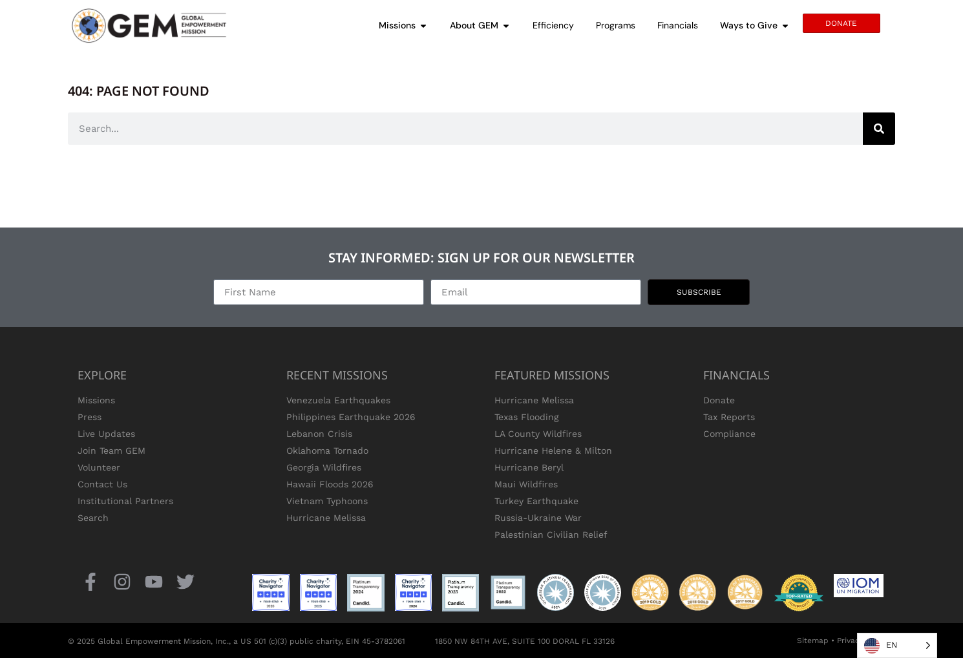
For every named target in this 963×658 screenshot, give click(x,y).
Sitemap (813, 640)
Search (93, 518)
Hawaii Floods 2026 (330, 484)
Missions (96, 400)
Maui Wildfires (526, 484)
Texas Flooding (526, 417)
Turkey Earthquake (536, 501)
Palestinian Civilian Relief (551, 534)
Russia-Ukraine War (538, 518)
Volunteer (99, 467)
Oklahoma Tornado (327, 450)
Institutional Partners (125, 501)
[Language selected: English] (897, 645)
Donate (719, 400)
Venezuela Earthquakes (338, 400)
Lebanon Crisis (319, 434)
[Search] (879, 128)
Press (89, 417)
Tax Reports (729, 417)
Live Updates (106, 434)
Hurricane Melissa (326, 518)
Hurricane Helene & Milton (553, 450)
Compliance (729, 434)
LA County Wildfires (538, 434)
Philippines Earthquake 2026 (351, 417)
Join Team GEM (111, 450)
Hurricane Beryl (529, 467)
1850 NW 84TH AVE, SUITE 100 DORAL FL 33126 (525, 641)
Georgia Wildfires (323, 467)
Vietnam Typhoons (327, 501)
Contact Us (102, 484)
